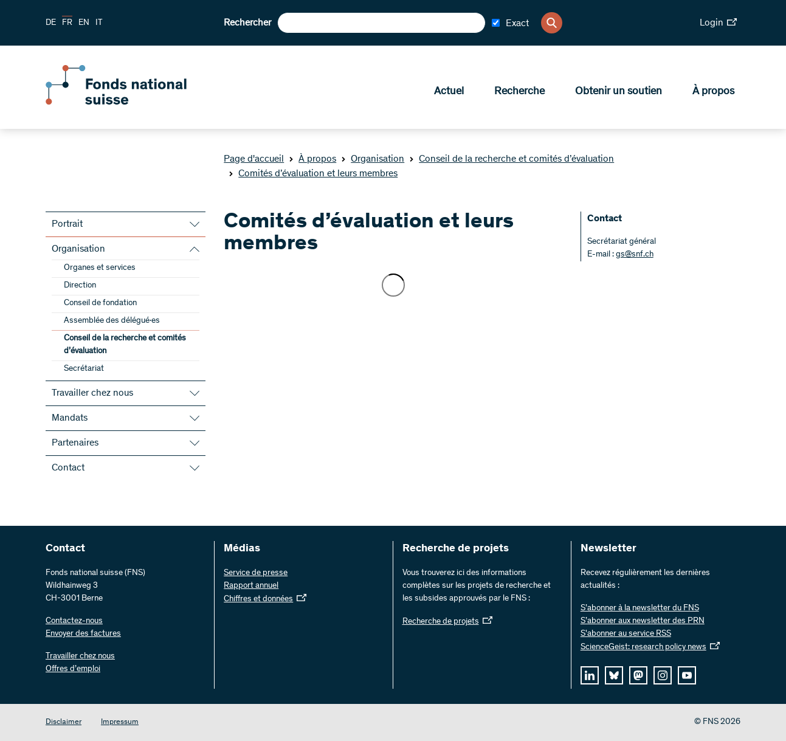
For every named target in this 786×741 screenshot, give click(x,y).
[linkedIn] (590, 675)
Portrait (67, 224)
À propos (713, 91)
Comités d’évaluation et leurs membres (313, 174)
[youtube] (687, 675)
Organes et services (100, 268)
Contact (68, 468)
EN (83, 23)
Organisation (372, 159)
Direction (80, 285)
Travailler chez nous (92, 393)
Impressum (120, 722)
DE (51, 23)
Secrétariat (84, 369)
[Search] (551, 22)
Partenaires (75, 443)
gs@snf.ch (634, 254)
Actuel (449, 91)
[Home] (134, 102)
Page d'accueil (254, 159)
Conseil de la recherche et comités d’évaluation (511, 159)
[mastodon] (638, 675)
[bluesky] (614, 675)
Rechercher (247, 23)
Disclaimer (63, 722)
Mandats (70, 418)
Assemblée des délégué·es (112, 321)
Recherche (519, 91)
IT (99, 23)
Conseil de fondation (100, 303)
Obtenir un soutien (618, 91)
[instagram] (662, 675)
